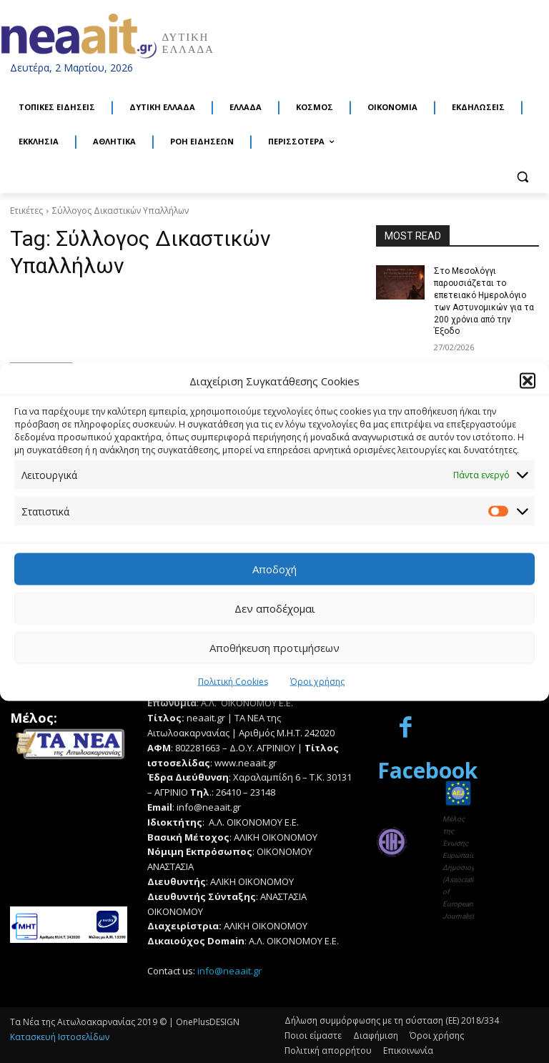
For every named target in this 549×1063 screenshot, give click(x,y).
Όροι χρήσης (317, 681)
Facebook (427, 769)
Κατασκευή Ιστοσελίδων (59, 1036)
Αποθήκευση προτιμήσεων (274, 648)
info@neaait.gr (229, 970)
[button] (527, 381)
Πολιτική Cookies (233, 681)
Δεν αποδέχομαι (274, 608)
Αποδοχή (274, 569)
